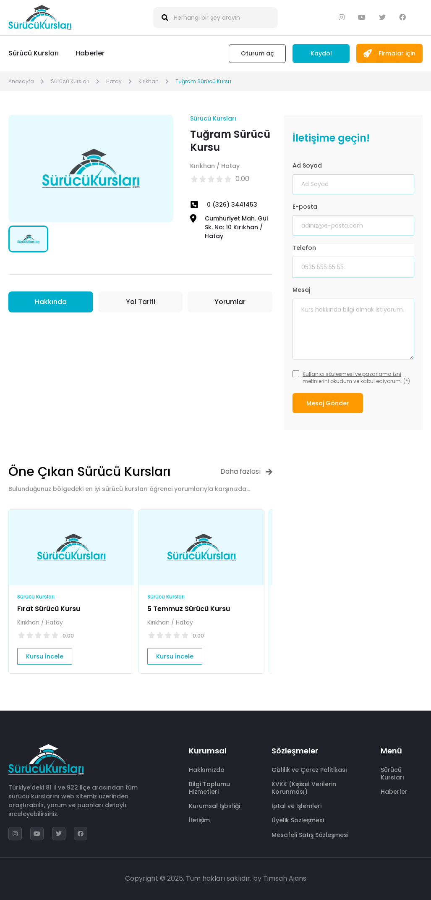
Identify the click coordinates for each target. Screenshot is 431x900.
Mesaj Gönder (327, 403)
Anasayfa (21, 81)
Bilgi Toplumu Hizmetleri (209, 788)
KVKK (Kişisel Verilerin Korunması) (304, 788)
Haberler (90, 53)
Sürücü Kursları (33, 53)
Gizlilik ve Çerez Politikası (309, 770)
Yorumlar (230, 302)
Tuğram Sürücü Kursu (203, 81)
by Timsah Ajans (279, 878)
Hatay (114, 81)
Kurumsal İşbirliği (214, 806)
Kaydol (321, 53)
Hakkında (51, 302)
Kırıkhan (148, 81)
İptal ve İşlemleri (296, 806)
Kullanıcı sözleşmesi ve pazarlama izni (352, 374)
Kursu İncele (44, 656)
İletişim (199, 820)
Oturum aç (257, 53)
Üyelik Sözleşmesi (298, 820)
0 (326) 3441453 (232, 204)
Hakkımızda (207, 770)
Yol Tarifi (140, 302)
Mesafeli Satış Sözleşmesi (310, 835)
